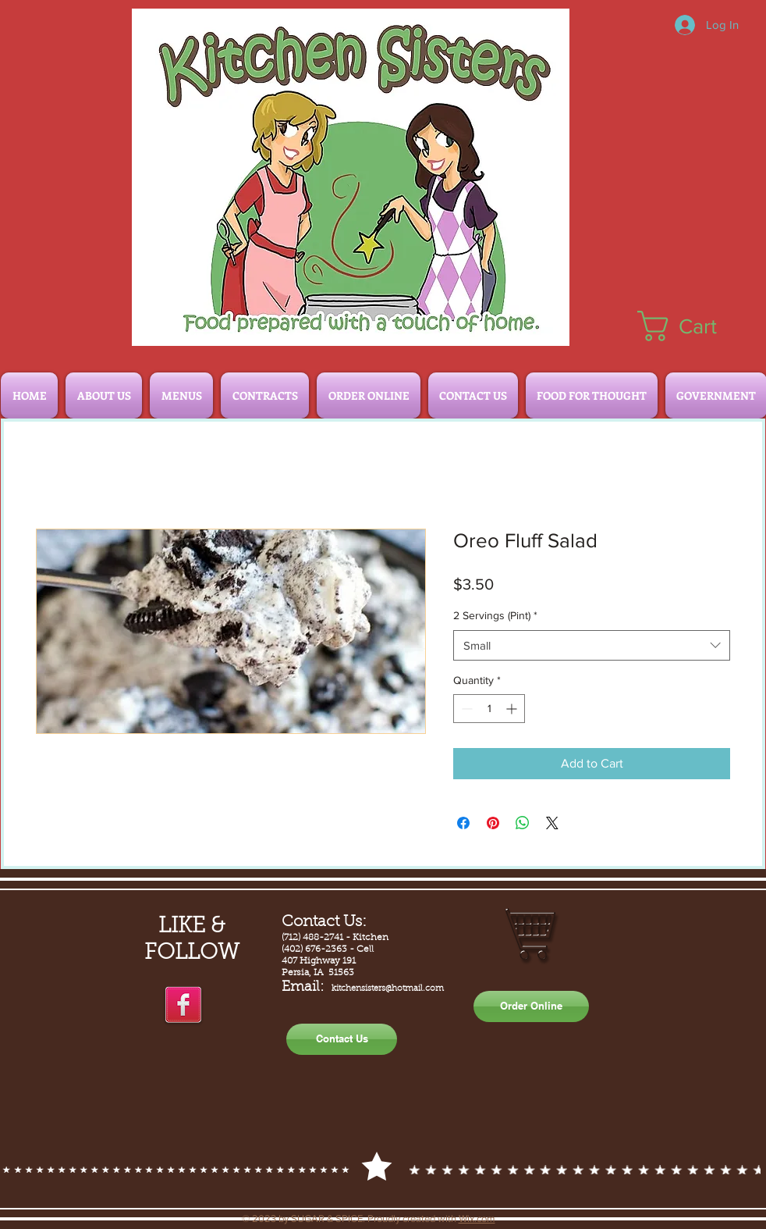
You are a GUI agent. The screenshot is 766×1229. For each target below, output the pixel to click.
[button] (694, 326)
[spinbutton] (489, 708)
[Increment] (513, 708)
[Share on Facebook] (463, 823)
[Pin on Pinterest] (493, 823)
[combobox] (591, 645)
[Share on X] (552, 823)
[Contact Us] (341, 1039)
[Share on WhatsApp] (522, 823)
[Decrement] (465, 708)
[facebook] (183, 1006)
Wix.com (477, 1218)
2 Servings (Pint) (495, 615)
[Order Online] (531, 1006)
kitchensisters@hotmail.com (388, 989)
